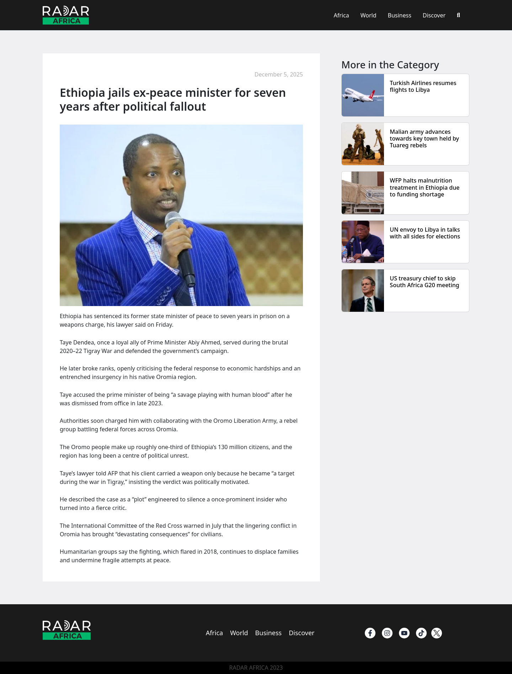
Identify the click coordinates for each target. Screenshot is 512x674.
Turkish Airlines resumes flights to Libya (423, 86)
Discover (434, 15)
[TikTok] (421, 633)
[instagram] (387, 633)
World (369, 15)
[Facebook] (370, 633)
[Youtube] (404, 633)
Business (399, 15)
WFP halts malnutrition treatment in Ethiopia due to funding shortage (424, 187)
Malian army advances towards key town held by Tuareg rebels (424, 138)
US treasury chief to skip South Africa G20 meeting (424, 281)
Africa (341, 15)
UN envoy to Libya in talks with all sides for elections (425, 233)
